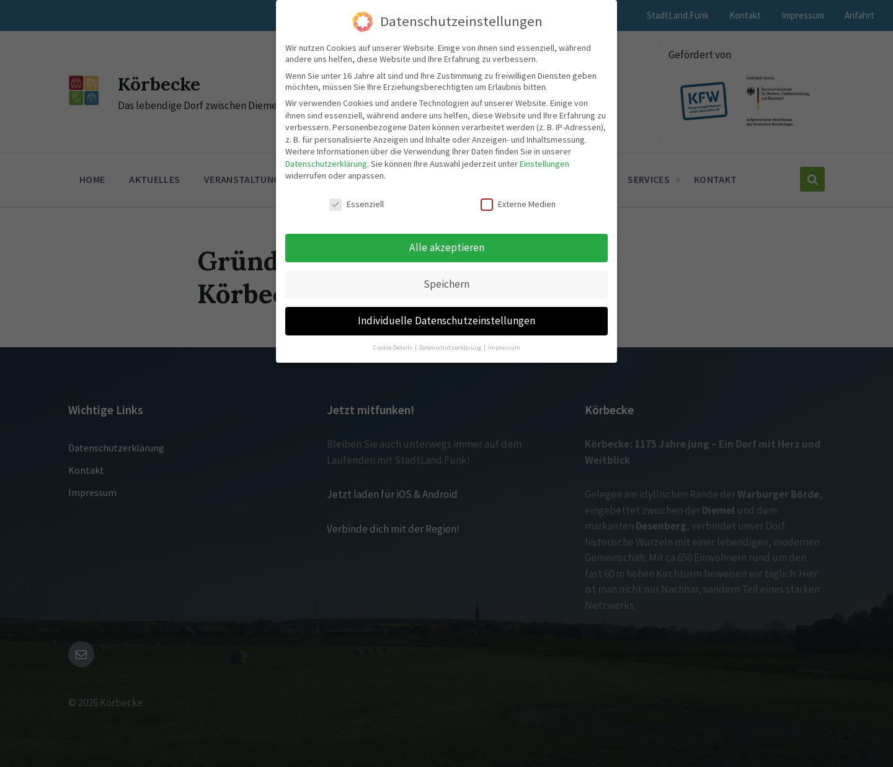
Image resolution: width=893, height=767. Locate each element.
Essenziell (356, 204)
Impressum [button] (504, 348)
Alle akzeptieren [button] (446, 247)
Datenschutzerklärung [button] (450, 348)
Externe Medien (518, 204)
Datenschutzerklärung (326, 163)
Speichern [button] (446, 284)
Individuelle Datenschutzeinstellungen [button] (446, 320)
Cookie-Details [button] (393, 348)
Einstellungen (544, 163)
